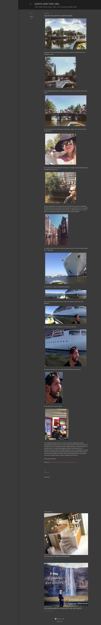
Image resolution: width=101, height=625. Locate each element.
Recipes (45, 7)
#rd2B (40, 7)
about (36, 7)
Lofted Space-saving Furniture (57, 556)
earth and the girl (47, 3)
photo (58, 7)
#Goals (50, 7)
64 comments (49, 610)
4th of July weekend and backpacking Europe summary (63, 462)
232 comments (50, 558)
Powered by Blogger (59, 619)
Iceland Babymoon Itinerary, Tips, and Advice (63, 608)
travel (54, 7)
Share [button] (31, 13)
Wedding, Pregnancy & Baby (68, 7)
